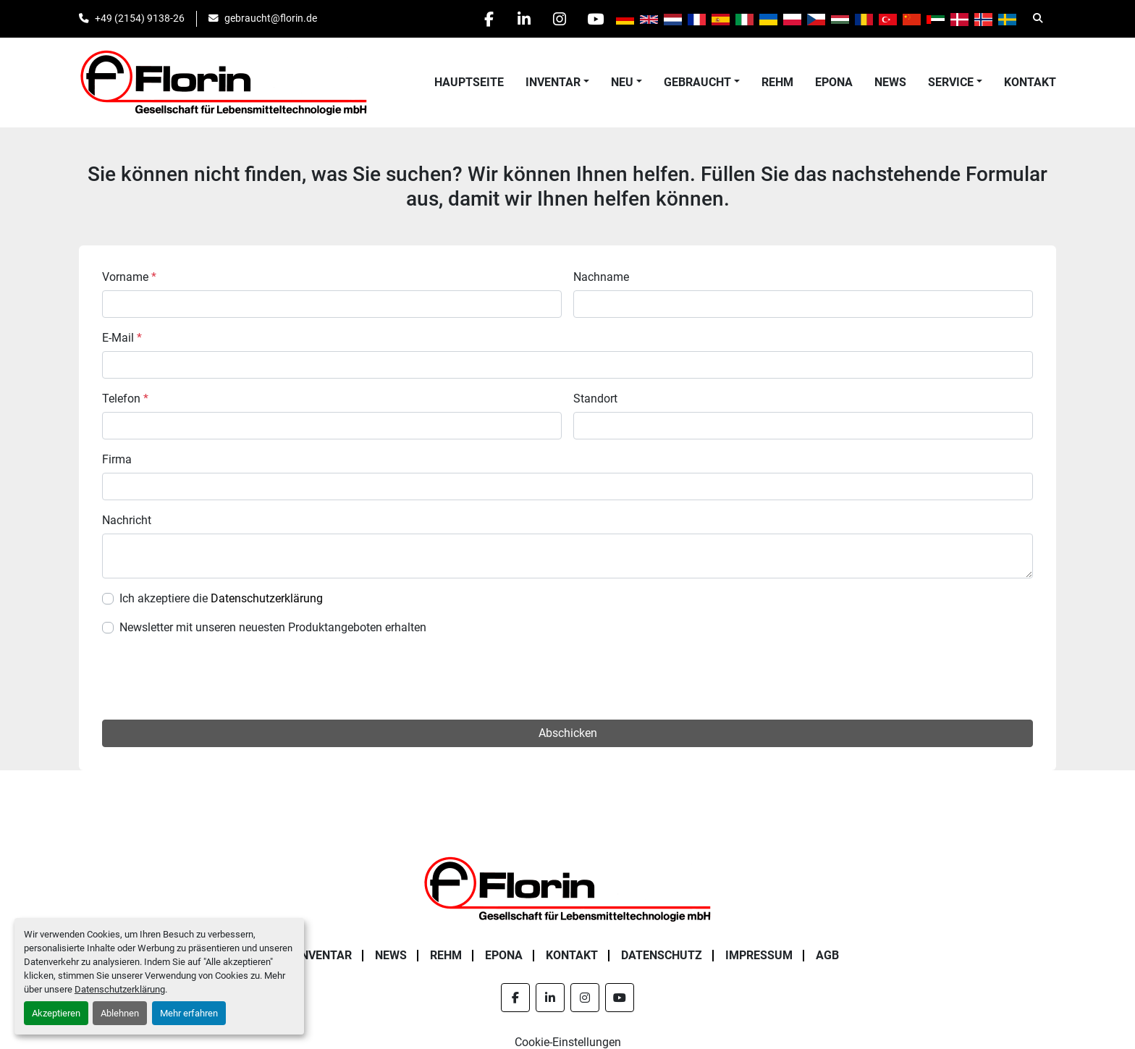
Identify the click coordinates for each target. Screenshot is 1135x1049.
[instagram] (557, 19)
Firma (117, 459)
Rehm (777, 82)
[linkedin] (520, 19)
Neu (622, 82)
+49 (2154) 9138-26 (140, 18)
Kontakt (1030, 82)
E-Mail (122, 338)
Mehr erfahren (189, 1013)
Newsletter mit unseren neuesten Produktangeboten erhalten (272, 627)
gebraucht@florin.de (270, 18)
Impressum (759, 955)
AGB (827, 955)
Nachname (601, 277)
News (890, 82)
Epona (834, 82)
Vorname (129, 277)
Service (951, 82)
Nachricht (126, 520)
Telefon (125, 398)
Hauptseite (469, 82)
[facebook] (483, 19)
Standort (595, 398)
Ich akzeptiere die (221, 598)
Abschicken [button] (568, 733)
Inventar (553, 82)
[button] (557, 82)
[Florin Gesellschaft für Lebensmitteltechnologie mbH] (567, 888)
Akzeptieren (56, 1013)
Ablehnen (120, 1013)
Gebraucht (697, 82)
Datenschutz (661, 955)
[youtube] (594, 19)
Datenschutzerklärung (120, 989)
